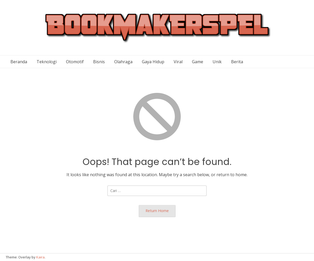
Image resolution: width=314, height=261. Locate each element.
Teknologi (47, 62)
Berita (237, 62)
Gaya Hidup (153, 62)
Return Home (157, 210)
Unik (217, 62)
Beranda (18, 62)
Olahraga (123, 62)
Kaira (40, 257)
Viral (178, 62)
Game (197, 62)
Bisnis (99, 62)
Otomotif (75, 62)
